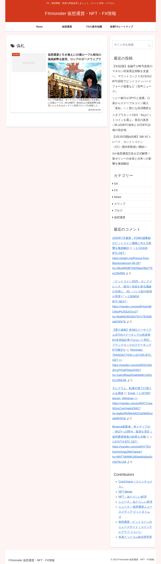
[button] (149, 45)
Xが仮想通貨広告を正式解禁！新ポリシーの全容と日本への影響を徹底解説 (131, 158)
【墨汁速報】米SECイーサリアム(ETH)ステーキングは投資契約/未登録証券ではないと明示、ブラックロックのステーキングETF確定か (132, 340)
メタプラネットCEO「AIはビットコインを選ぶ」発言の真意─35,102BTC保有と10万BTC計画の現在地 (132, 122)
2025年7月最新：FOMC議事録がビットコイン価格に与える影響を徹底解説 (131, 243)
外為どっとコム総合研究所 (135, 537)
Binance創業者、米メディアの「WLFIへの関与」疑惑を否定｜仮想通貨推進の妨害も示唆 (132, 431)
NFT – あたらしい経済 (132, 496)
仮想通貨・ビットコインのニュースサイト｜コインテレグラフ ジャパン (135, 527)
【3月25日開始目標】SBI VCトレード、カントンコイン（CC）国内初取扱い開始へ (131, 141)
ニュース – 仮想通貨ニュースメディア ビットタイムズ (135, 511)
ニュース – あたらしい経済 (135, 501)
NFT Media (125, 491)
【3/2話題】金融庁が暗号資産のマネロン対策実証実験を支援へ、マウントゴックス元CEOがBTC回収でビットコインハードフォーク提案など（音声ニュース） (132, 79)
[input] (132, 44)
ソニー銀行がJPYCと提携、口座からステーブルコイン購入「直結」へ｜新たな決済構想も (131, 103)
